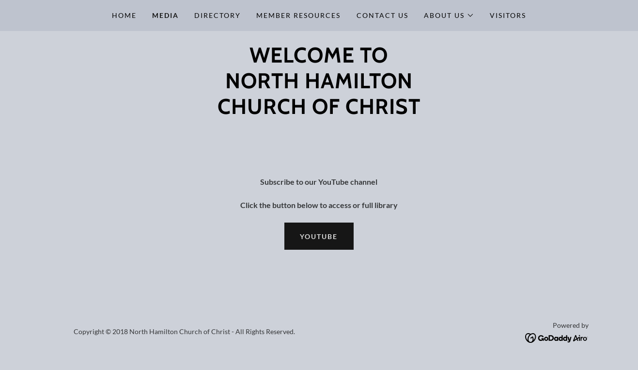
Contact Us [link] (382, 15)
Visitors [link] (508, 15)
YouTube (319, 236)
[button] (449, 15)
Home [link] (124, 15)
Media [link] (165, 15)
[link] (557, 336)
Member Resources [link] (298, 15)
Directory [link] (217, 15)
